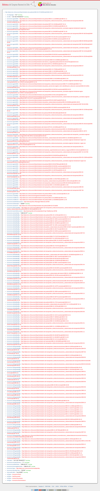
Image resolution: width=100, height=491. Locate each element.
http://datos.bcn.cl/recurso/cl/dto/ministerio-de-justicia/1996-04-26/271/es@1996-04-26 (44, 229)
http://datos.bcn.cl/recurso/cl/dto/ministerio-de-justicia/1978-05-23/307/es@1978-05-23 (43, 100)
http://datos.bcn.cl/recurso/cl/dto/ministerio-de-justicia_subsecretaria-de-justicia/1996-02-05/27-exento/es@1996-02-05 (52, 227)
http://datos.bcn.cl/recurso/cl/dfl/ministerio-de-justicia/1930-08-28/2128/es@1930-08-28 (43, 113)
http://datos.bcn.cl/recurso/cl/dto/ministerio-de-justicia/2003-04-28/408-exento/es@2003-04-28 (45, 39)
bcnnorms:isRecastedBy (13, 207)
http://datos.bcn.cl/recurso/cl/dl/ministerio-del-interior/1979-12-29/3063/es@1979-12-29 (43, 64)
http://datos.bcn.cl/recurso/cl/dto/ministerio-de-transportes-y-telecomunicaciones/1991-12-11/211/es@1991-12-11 (52, 410)
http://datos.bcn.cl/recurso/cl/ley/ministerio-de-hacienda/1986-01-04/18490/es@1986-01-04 (44, 78)
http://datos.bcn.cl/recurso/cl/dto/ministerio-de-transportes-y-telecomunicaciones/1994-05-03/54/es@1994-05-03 (52, 367)
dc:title (9, 16)
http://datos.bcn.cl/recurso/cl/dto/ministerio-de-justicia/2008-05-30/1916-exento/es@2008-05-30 (45, 54)
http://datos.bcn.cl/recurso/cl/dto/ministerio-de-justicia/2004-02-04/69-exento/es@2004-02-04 (46, 231)
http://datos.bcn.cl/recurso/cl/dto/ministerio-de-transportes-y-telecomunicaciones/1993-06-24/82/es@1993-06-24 (52, 419)
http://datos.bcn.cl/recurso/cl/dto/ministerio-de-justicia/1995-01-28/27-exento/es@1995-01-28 (46, 256)
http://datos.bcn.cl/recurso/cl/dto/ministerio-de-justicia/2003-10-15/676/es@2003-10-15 (43, 170)
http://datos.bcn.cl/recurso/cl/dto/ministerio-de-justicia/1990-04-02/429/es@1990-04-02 (44, 319)
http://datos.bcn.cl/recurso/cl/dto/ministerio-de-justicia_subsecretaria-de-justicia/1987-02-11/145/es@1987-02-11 (51, 304)
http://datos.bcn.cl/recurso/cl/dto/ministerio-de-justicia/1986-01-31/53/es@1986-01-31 (44, 306)
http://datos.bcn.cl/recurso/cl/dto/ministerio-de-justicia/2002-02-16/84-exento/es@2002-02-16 (46, 291)
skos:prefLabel (11, 472)
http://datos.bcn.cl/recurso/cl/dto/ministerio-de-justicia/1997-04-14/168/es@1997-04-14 (43, 24)
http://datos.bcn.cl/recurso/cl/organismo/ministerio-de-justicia (36, 195)
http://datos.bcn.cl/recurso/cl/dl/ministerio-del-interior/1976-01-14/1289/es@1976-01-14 (43, 127)
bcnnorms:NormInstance (19, 480)
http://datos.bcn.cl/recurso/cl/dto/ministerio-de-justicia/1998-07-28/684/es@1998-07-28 (44, 317)
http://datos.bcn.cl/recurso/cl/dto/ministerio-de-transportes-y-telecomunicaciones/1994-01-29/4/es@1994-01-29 (51, 439)
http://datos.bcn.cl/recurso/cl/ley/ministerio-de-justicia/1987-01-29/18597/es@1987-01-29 (43, 31)
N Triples (70, 486)
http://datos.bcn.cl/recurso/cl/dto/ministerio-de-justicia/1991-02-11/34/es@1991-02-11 (44, 215)
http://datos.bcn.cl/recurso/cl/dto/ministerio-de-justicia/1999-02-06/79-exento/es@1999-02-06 (46, 297)
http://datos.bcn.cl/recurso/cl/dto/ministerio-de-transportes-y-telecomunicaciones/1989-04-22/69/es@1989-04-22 (52, 424)
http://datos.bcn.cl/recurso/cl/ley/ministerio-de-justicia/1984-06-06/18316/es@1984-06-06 (44, 258)
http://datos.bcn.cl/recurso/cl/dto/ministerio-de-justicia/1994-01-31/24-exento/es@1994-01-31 (46, 315)
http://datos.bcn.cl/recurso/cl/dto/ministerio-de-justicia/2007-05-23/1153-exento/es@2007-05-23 (45, 37)
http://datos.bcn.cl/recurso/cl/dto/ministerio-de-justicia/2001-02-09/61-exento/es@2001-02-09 (46, 262)
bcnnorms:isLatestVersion (14, 462)
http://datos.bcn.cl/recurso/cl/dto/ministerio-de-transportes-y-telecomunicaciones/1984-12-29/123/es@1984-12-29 (52, 455)
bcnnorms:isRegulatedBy (13, 346)
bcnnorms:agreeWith (12, 18)
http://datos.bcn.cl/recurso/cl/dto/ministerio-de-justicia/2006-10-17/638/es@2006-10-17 (43, 69)
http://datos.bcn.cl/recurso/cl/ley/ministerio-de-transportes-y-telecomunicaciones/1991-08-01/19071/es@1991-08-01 (52, 280)
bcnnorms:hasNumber (13, 203)
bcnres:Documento (17, 478)
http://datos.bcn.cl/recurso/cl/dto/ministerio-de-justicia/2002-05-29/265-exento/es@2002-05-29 (45, 107)
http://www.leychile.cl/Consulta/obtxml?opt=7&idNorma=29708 (40, 211)
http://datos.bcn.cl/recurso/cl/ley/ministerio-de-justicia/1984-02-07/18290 (38, 205)
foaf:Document (16, 476)
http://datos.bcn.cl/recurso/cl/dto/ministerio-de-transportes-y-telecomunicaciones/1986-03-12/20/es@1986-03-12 (52, 355)
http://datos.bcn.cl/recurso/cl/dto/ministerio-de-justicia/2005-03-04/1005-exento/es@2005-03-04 (46, 268)
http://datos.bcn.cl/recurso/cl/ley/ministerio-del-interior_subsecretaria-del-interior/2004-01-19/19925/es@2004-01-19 (50, 137)
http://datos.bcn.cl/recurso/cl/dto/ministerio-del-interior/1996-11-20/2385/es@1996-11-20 (43, 71)
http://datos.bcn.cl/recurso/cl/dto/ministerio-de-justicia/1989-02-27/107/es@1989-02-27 (44, 245)
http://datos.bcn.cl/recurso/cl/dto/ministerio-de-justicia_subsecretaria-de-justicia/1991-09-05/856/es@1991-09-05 (50, 102)
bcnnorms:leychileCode (13, 470)
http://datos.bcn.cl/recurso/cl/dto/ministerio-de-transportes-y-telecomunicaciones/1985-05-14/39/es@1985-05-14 (52, 453)
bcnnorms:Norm (16, 474)
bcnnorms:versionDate (13, 213)
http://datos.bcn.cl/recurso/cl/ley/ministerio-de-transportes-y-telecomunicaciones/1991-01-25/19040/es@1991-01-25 (50, 129)
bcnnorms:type (11, 468)
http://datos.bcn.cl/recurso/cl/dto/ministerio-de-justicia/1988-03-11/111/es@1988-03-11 (44, 339)
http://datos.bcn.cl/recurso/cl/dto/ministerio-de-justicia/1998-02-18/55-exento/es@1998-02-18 (46, 221)
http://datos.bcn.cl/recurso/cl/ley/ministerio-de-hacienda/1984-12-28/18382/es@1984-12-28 (44, 185)
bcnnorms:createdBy (12, 195)
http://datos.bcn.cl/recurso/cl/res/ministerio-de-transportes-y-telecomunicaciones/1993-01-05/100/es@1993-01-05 (52, 451)
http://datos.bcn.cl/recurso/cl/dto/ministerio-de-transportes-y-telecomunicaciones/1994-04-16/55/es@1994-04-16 (52, 346)
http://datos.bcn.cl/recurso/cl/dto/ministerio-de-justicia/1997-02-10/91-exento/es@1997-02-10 (46, 225)
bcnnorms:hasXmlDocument (14, 211)
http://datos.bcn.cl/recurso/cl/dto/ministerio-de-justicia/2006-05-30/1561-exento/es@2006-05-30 (45, 166)
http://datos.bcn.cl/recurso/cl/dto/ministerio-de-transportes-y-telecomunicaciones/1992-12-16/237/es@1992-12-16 (52, 414)
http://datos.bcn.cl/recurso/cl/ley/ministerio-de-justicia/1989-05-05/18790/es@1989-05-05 (43, 164)
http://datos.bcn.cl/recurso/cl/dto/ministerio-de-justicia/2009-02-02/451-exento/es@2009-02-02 (45, 73)
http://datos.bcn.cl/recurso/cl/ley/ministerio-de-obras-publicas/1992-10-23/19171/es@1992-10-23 (47, 240)
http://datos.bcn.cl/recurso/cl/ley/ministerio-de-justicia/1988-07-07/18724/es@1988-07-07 (44, 236)
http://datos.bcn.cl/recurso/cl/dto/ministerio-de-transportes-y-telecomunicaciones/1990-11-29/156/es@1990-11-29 (52, 369)
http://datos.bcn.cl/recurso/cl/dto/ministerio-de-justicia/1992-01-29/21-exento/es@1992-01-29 (44, 193)
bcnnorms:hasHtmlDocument (15, 201)
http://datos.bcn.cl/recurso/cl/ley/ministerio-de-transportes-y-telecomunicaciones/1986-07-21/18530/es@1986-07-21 (50, 84)
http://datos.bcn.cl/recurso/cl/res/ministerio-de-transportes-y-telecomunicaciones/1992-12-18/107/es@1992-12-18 (52, 408)
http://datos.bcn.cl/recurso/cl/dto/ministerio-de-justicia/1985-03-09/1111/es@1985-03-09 (45, 385)
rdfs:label (9, 460)
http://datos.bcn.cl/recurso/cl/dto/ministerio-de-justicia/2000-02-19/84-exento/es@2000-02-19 (46, 219)
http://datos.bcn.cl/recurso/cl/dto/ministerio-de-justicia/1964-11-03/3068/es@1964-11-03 (43, 199)
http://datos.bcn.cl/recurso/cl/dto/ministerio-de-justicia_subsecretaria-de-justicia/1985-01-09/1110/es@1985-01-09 (50, 181)
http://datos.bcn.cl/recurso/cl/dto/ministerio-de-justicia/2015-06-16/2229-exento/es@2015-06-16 (45, 168)
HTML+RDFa (63, 486)
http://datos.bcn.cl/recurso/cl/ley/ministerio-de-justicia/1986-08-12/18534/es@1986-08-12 (44, 260)
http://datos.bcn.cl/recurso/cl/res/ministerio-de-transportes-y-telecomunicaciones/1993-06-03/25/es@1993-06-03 (50, 183)
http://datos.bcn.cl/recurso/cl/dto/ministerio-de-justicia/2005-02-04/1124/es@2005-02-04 (43, 94)
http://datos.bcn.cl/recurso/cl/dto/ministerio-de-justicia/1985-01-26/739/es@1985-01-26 (45, 430)
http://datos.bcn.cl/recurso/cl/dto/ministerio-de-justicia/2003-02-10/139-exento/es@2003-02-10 (46, 275)
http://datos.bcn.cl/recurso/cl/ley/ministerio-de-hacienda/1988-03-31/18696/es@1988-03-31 (44, 60)
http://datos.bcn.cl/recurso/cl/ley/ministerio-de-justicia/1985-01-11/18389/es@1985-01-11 (43, 18)
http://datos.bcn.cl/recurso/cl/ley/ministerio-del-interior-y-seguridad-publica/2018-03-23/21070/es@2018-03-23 (49, 61)
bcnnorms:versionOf (12, 205)
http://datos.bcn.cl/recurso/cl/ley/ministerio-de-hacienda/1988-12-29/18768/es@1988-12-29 (44, 179)
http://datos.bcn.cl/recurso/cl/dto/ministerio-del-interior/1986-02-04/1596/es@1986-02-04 (45, 400)
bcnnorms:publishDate (13, 464)
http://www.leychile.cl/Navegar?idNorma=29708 (36, 201)
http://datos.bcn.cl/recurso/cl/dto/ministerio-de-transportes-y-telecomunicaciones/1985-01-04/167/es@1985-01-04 (52, 412)
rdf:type (9, 474)
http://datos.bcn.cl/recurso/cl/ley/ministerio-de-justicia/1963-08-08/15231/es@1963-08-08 (43, 121)
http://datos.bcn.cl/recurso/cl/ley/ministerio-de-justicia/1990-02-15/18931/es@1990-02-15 (43, 26)
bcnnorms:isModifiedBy (13, 215)
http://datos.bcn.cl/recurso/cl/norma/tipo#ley (28, 468)
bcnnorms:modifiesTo (12, 197)
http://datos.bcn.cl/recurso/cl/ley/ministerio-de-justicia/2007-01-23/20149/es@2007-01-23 (44, 238)
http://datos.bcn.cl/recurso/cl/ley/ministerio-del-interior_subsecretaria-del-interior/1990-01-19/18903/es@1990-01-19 (52, 273)
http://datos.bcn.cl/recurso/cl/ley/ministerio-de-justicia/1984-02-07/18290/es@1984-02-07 (29, 12)
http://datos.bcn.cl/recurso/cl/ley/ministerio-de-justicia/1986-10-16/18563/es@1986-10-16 (44, 321)
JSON (57, 486)
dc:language (10, 14)
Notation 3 (41, 486)
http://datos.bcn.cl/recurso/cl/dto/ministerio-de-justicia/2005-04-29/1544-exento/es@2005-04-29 (45, 89)
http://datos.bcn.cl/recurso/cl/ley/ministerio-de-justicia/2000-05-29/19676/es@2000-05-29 (43, 155)
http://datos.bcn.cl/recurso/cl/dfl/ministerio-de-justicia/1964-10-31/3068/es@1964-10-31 (43, 197)
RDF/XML (48, 486)
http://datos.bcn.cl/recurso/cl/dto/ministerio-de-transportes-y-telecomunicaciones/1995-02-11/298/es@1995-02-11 (52, 406)
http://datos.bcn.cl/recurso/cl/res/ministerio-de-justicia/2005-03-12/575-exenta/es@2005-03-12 (46, 286)
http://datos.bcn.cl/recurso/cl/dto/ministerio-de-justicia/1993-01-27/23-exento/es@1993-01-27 (46, 302)
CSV (53, 486)
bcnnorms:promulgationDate (14, 466)
